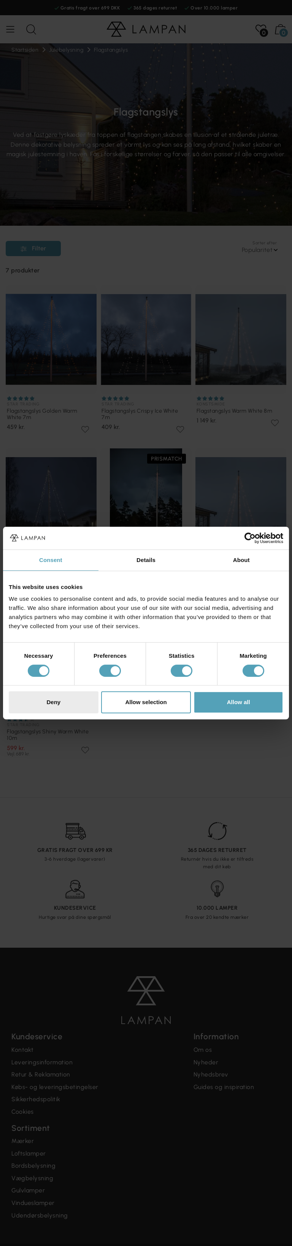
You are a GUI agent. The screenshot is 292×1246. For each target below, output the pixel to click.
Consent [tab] (50, 560)
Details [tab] (146, 560)
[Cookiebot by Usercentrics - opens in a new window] (250, 538)
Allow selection (146, 702)
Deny (53, 702)
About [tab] (241, 560)
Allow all (238, 702)
